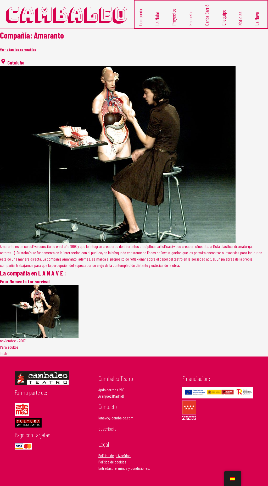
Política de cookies (112, 461)
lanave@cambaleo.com (115, 417)
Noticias (240, 18)
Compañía (140, 17)
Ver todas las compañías (18, 49)
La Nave (257, 18)
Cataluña (15, 63)
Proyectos (174, 16)
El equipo (224, 17)
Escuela (190, 18)
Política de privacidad (114, 455)
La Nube (157, 18)
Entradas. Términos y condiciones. (124, 468)
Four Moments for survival (24, 281)
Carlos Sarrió (207, 14)
